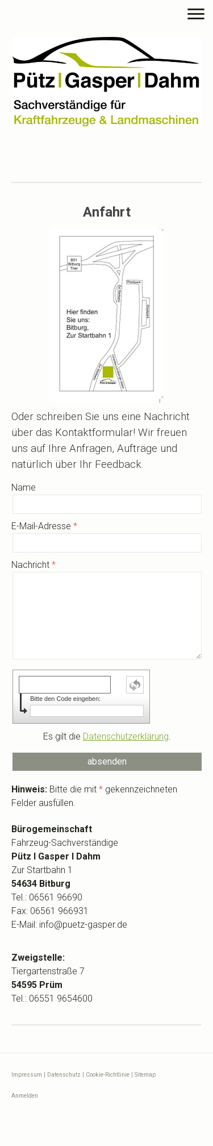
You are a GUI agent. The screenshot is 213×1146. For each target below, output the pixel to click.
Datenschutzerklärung (126, 736)
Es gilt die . (107, 736)
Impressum (26, 1074)
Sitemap (145, 1074)
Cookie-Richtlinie (108, 1074)
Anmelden (24, 1095)
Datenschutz (64, 1074)
